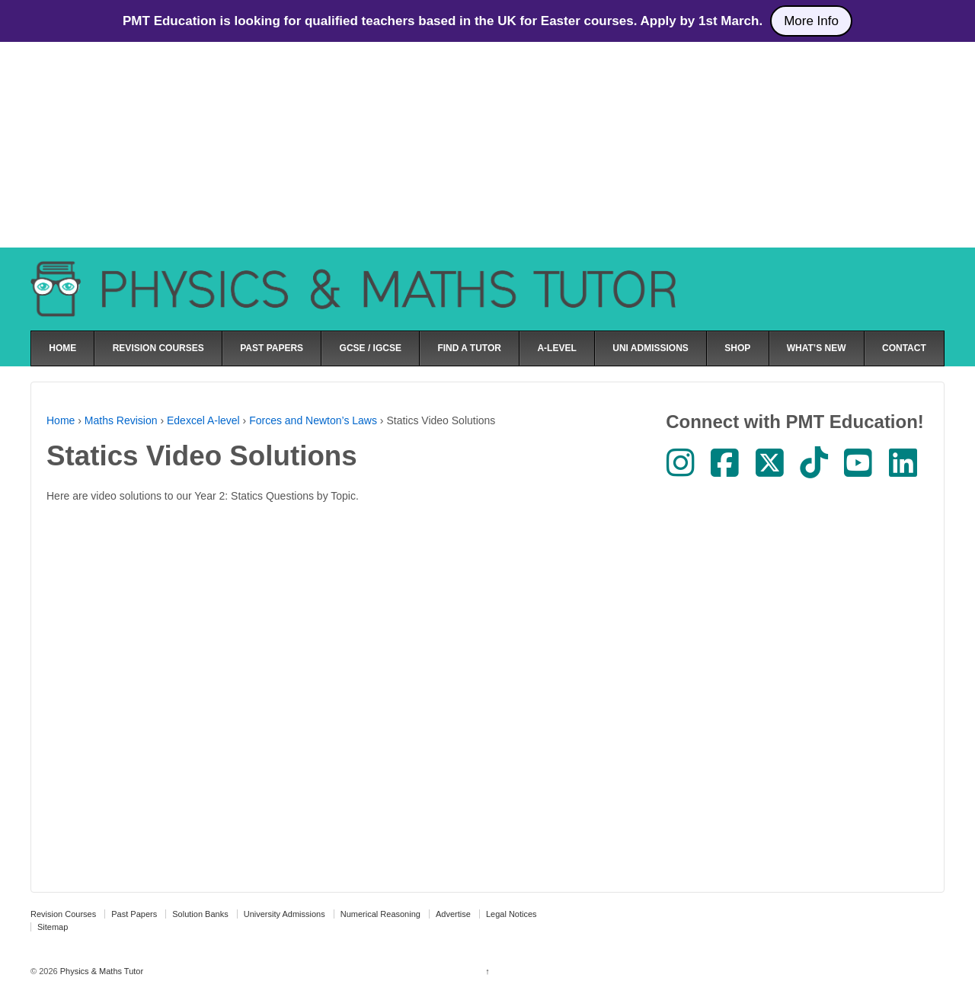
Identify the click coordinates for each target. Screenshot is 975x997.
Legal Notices (511, 914)
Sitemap (52, 926)
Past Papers (134, 914)
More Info (811, 21)
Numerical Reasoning (380, 914)
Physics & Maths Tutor (100, 971)
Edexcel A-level (203, 420)
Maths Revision (121, 420)
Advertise (453, 914)
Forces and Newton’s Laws (313, 420)
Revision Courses (63, 914)
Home (60, 420)
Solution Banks (200, 914)
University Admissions (284, 914)
